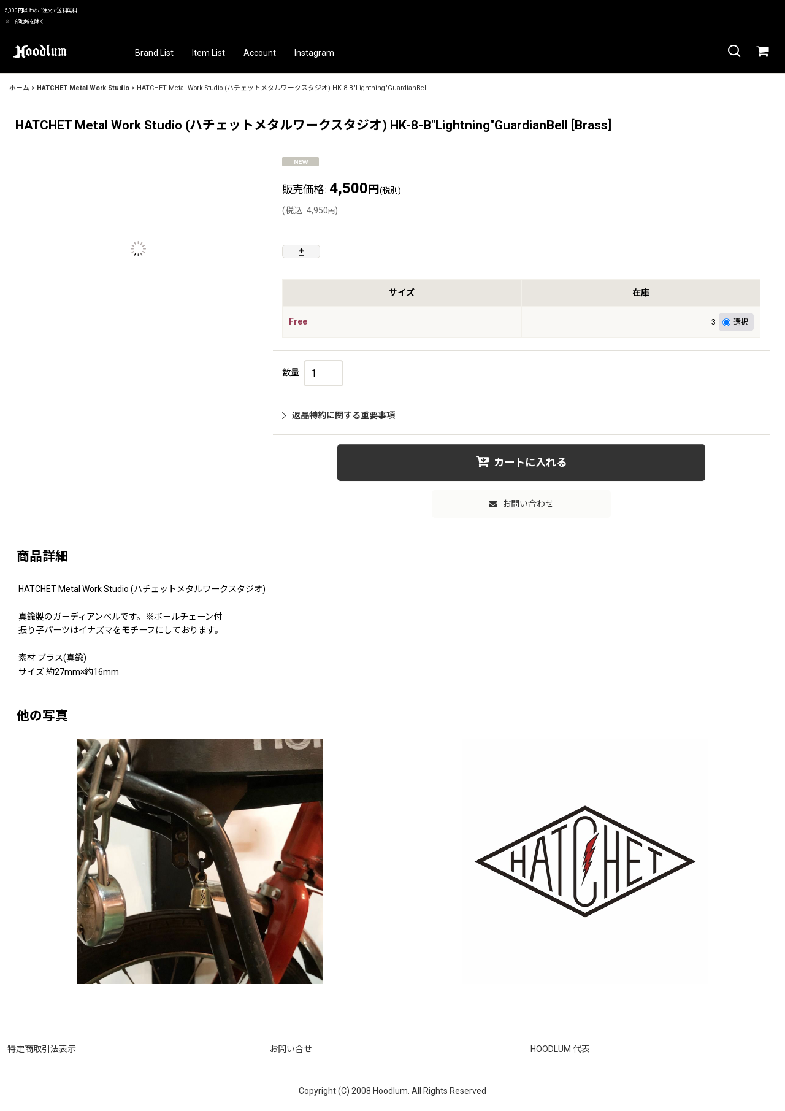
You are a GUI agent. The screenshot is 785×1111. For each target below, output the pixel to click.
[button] (733, 51)
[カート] (762, 51)
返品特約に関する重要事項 (338, 415)
